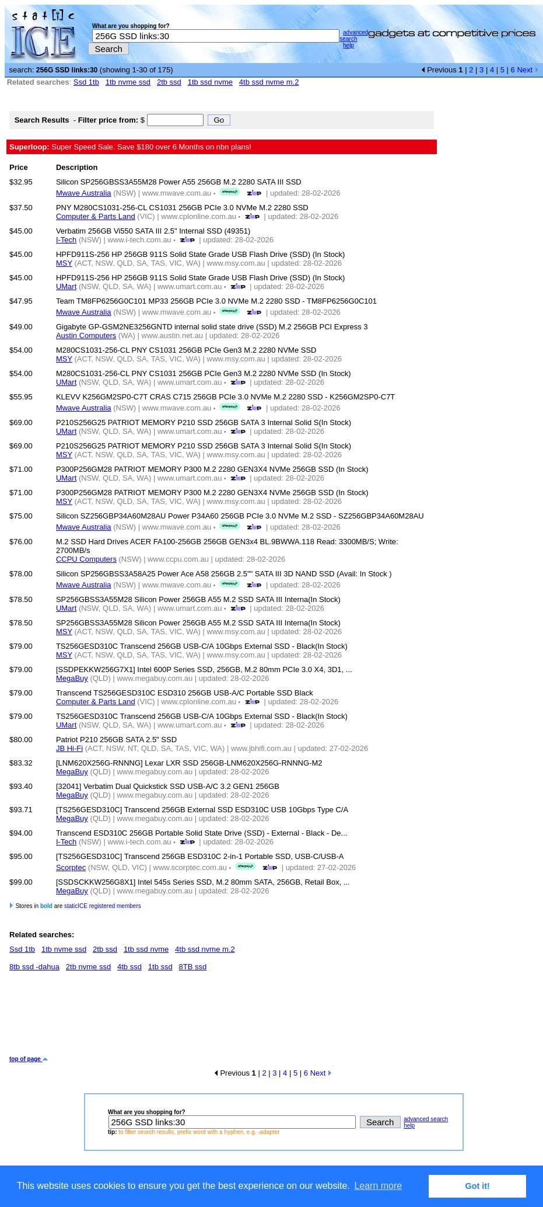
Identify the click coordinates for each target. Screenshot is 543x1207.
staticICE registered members (102, 906)
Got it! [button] (477, 1186)
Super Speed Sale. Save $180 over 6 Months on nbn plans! (130, 146)
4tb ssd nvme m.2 (269, 82)
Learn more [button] (378, 1186)
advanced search (353, 35)
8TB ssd (193, 966)
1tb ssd (160, 966)
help (348, 45)
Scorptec (71, 867)
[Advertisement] (221, 1018)
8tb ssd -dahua (34, 966)
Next (527, 69)
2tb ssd (169, 82)
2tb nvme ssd (88, 966)
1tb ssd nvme (210, 82)
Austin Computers (86, 335)
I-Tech (66, 239)
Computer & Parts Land (95, 216)
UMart (66, 286)
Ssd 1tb (86, 82)
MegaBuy (72, 678)
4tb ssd (129, 966)
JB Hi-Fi (69, 748)
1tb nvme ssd (128, 82)
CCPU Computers (86, 559)
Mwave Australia (83, 193)
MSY (64, 263)
